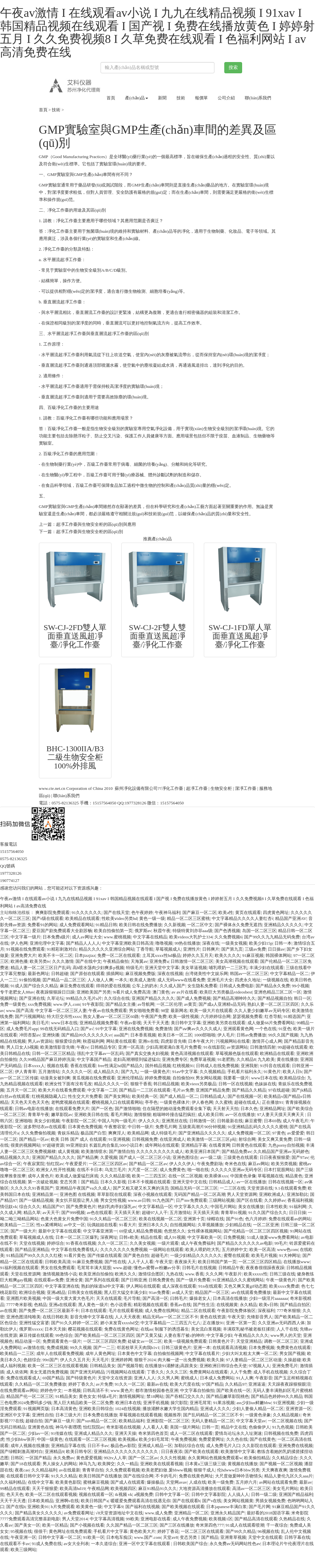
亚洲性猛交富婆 (34, 1322)
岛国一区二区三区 (259, 930)
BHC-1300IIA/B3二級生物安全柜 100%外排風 (75, 757)
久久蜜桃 (223, 1102)
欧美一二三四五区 (149, 1175)
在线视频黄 (227, 1304)
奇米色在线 (235, 1163)
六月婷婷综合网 (216, 1016)
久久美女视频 (142, 1243)
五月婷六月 (246, 1482)
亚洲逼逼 (257, 1384)
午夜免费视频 (184, 1439)
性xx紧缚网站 (49, 1224)
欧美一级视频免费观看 (185, 1341)
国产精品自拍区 (295, 1304)
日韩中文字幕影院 (208, 1494)
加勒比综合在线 (189, 1445)
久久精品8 (246, 1059)
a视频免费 (143, 1494)
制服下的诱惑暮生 (172, 1329)
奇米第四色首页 (153, 1433)
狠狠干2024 (145, 1359)
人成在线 (197, 1482)
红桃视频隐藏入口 (49, 1096)
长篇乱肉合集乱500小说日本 (116, 1145)
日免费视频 (234, 1237)
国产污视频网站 (30, 1016)
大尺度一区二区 (143, 1169)
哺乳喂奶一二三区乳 (228, 967)
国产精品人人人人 (83, 943)
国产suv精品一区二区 (97, 1420)
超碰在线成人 (247, 1102)
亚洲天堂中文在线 (190, 1181)
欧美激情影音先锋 (57, 1047)
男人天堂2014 (75, 1518)
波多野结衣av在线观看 (44, 1126)
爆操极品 (155, 1482)
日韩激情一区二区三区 (192, 961)
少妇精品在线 (238, 1224)
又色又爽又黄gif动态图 (245, 1286)
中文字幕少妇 (219, 1335)
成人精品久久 (106, 1071)
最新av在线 (157, 1384)
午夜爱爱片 (76, 1163)
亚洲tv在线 (148, 1041)
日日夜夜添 (171, 1451)
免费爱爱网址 (211, 1439)
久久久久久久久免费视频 (123, 1249)
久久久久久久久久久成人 (159, 1151)
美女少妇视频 (47, 1120)
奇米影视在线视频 (123, 1427)
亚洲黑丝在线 (174, 1120)
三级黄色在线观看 (240, 1157)
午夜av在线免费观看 (107, 1010)
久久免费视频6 (228, 936)
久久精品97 (235, 1384)
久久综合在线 (117, 998)
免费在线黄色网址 (121, 1329)
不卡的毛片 (166, 1475)
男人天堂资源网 (242, 1194)
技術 (180, 97)
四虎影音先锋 (173, 1041)
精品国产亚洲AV (290, 918)
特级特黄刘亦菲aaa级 (192, 930)
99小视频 (300, 985)
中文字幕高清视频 (107, 1518)
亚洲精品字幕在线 (68, 1445)
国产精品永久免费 (273, 985)
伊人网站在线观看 (143, 1286)
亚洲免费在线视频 (295, 1445)
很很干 (40, 1531)
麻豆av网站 (258, 1163)
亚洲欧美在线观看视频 (161, 1463)
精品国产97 (53, 1206)
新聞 (162, 97)
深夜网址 (108, 1237)
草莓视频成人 (168, 949)
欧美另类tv (40, 961)
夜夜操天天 (185, 1261)
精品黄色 (293, 1175)
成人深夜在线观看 (179, 1286)
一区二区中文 (200, 924)
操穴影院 (179, 1402)
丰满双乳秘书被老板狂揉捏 (248, 1329)
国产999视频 (73, 1212)
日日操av (276, 949)
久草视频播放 (210, 1224)
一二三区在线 (232, 1188)
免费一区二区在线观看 (118, 955)
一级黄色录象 (258, 1414)
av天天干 (51, 1212)
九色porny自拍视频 (286, 1145)
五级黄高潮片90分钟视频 (202, 1126)
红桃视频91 (183, 1065)
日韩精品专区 (103, 1047)
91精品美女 (66, 1396)
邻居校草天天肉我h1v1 (138, 1347)
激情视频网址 (131, 1396)
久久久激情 (63, 961)
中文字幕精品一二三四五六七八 (171, 1322)
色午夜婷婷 (142, 912)
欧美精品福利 (131, 1420)
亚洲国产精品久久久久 (153, 998)
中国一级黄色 (50, 1439)
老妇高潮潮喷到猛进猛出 (136, 1059)
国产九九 (129, 1071)
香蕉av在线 (180, 1304)
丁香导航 (144, 949)
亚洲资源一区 (298, 1408)
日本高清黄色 (64, 1408)
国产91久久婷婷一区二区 (74, 1322)
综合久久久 (30, 1206)
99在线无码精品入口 (59, 1028)
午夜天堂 (164, 1261)
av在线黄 (8, 1310)
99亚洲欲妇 (76, 1145)
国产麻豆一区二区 (199, 912)
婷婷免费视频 (158, 1077)
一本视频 (72, 1390)
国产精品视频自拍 (275, 998)
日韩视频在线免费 (281, 1433)
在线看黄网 (219, 1145)
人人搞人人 (238, 1494)
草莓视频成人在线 (36, 1237)
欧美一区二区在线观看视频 (51, 1494)
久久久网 (214, 1273)
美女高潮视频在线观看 (236, 961)
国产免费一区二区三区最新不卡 (49, 1310)
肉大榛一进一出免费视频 (181, 1359)
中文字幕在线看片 (202, 1353)
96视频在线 (268, 1531)
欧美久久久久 (227, 955)
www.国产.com (147, 1537)
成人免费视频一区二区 (249, 1133)
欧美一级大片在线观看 (211, 1010)
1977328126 (135, 802)
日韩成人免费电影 (236, 985)
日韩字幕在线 (297, 1537)
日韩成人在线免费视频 (217, 1065)
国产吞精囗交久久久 (185, 1396)
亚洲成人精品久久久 (93, 1433)
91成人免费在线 (47, 1543)
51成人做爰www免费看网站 (273, 1237)
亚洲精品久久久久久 (283, 924)
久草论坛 (55, 998)
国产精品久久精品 (249, 1090)
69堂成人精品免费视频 (140, 1231)
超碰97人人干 (155, 1212)
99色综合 (64, 1335)
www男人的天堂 (285, 1335)
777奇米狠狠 (288, 1310)
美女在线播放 (251, 1206)
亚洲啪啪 (23, 1120)
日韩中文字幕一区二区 (59, 1537)
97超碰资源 (53, 1145)
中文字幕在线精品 (150, 936)
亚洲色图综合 (185, 1157)
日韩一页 (210, 1427)
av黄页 (190, 1004)
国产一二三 (104, 1347)
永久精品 (248, 1304)
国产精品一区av (34, 1139)
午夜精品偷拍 (116, 961)
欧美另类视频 (284, 1163)
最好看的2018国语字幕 (268, 1512)
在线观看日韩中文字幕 (27, 1475)
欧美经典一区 (145, 1096)
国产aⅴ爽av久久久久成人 (197, 1028)
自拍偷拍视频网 (168, 1353)
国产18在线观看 (26, 1463)
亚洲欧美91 (38, 1506)
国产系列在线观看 (102, 1279)
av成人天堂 (182, 1292)
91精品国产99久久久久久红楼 (34, 1255)
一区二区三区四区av (108, 1163)
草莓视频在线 (270, 1175)
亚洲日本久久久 (153, 1224)
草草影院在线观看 (114, 1194)
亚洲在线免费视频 (136, 1028)
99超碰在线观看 (293, 1047)
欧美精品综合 (292, 1077)
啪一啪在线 (198, 1169)
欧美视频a (127, 1439)
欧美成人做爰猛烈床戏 (76, 1175)
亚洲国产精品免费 (213, 1090)
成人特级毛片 (163, 1133)
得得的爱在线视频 (113, 985)
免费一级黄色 (13, 1004)
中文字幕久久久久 (191, 1206)
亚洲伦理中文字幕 (47, 943)
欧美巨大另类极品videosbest (226, 992)
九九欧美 (266, 1059)
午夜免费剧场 (210, 1163)
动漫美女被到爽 (55, 1077)
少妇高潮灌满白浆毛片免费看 (174, 1047)
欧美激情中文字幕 (238, 1451)
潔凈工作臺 (245, 788)
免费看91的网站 (42, 924)
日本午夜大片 (201, 1041)
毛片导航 (132, 1298)
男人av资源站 (40, 1041)
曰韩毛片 (178, 1298)
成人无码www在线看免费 (181, 979)
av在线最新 (69, 1470)
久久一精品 (127, 1463)
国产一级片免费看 (193, 1279)
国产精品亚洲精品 (32, 1249)
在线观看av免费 (49, 1279)
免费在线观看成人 (23, 1377)
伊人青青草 (25, 1071)
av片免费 (104, 1384)
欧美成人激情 (142, 979)
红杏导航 (273, 1016)
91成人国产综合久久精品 (34, 985)
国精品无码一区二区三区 (194, 1188)
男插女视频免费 (270, 1500)
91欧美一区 (94, 1537)
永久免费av (63, 1457)
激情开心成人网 (267, 1041)
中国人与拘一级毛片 (117, 1120)
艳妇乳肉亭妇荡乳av (117, 1206)
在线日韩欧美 (55, 1316)
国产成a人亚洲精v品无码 (222, 1004)
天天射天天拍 (225, 1108)
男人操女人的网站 (60, 1463)
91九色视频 (283, 1427)
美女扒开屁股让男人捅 (76, 1200)
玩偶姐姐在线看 (102, 1224)
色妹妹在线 (265, 1083)
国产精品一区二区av (148, 1163)
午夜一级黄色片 (281, 1279)
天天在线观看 (109, 1298)
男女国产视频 (292, 1353)
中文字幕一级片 (26, 936)
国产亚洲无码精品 (87, 1371)
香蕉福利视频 (300, 1200)
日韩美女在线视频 (85, 1292)
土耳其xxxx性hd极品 (161, 955)
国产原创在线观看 (87, 973)
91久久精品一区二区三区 (113, 1218)
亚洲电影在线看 (156, 1518)
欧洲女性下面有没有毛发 (68, 1083)
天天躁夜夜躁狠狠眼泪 (289, 1384)
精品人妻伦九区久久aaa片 (288, 1475)
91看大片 (127, 1224)
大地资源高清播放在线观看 (204, 1488)
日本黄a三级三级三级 (205, 1463)
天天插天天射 (127, 1212)
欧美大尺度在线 (185, 1384)
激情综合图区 (151, 1273)
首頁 (111, 97)
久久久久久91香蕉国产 (32, 1188)
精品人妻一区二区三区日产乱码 (41, 967)
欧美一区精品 (55, 1525)
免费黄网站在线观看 (208, 1371)
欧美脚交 (106, 1463)
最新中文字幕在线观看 (59, 1231)
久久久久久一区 (77, 1071)
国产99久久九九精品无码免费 (272, 936)
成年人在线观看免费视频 (59, 1353)
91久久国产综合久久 (267, 1212)
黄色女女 (87, 1396)
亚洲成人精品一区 (155, 1445)
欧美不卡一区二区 (55, 955)
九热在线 (174, 1273)
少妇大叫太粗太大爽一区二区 (249, 1353)
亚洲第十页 (194, 1218)
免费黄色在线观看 (293, 1347)
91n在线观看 (210, 1286)
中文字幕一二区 (102, 1090)
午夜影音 (263, 1377)
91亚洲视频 (119, 1139)
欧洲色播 (19, 961)
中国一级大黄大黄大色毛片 (68, 1298)
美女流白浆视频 (206, 1329)
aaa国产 (121, 1034)
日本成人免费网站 (217, 1377)
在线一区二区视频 (185, 1175)
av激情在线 (34, 1347)
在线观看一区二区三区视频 (90, 1439)
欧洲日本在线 (128, 1402)
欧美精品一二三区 (17, 1224)
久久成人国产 (172, 985)
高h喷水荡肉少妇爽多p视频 (98, 967)
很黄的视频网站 (26, 1145)
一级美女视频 (234, 943)
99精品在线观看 (15, 1488)
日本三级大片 (68, 1414)
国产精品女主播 (121, 1004)
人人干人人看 (140, 1261)
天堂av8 (170, 1537)
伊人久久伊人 (182, 1163)
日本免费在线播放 (100, 1414)
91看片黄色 (74, 1255)
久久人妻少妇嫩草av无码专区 (262, 1010)
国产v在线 (212, 1500)
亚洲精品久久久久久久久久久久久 (126, 1451)
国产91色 (234, 1218)
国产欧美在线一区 (233, 1390)
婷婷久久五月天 (198, 955)
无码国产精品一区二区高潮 (199, 1194)
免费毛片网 (166, 1126)
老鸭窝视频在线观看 (70, 1102)
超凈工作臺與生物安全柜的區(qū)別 (89, 531)
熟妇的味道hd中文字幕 (102, 1286)
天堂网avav (176, 1482)
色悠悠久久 (174, 1231)
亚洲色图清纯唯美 (23, 1316)
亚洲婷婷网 (121, 1359)
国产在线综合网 (138, 1475)
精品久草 (32, 1212)
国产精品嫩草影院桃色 (227, 1396)
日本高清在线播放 (230, 1298)
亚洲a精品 (56, 1292)
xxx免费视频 (39, 1004)
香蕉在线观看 (83, 1065)
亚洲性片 (191, 949)
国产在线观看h (187, 1500)
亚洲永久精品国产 (227, 1512)
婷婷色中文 (51, 1390)
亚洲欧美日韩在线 (91, 1114)
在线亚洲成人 (172, 1139)
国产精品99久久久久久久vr (86, 1034)
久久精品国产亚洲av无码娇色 (281, 1151)
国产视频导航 (130, 1365)
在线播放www (296, 1261)
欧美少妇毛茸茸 (154, 1439)
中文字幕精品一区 (155, 1206)
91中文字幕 (106, 1028)
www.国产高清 (19, 1010)
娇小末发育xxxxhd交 (119, 1322)
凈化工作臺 (58, 210)
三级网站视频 (222, 1200)
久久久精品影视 (115, 1175)
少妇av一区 (38, 1433)
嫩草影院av (61, 1114)
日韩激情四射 (263, 1047)
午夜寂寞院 (34, 1163)
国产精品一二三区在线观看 (145, 1090)
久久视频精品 (212, 1071)
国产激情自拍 (122, 1151)
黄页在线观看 (248, 912)
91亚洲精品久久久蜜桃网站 (238, 1279)
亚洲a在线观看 (63, 1304)
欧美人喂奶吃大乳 (202, 1249)
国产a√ (86, 1028)
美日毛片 (40, 1022)
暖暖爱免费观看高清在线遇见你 (140, 1500)
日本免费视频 (261, 1347)
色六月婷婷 (256, 1218)
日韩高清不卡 (96, 1390)
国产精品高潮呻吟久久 (234, 998)
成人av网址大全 (87, 936)
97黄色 (278, 1133)
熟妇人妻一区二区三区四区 (273, 1004)
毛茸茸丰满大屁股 (94, 1267)
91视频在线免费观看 (25, 949)
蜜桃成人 (189, 1377)
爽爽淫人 (116, 1133)
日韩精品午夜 (231, 1267)
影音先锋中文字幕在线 (91, 1316)
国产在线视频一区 (245, 1096)
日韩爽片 (210, 949)
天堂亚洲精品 (249, 1341)
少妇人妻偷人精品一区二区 (258, 1408)
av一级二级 (210, 1157)
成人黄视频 (68, 1151)
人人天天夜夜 (128, 1316)
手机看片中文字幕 (110, 1531)
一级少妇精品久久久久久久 (196, 1255)
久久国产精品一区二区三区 (132, 1525)
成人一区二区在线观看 (191, 1433)
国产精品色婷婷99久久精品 (276, 1396)
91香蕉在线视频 (81, 1243)
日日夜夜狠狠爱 (275, 1157)
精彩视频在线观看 (151, 1304)
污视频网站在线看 (233, 1041)
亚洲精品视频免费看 (98, 1022)
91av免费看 (159, 1292)
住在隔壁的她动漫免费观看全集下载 (176, 1108)
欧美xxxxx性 (256, 1273)
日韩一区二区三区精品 (53, 1053)
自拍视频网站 (183, 1224)
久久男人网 (168, 1377)
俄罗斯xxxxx (31, 1329)
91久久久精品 (64, 1475)
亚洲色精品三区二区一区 (277, 992)
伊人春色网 (202, 1102)
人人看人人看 (155, 1427)
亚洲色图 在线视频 (77, 1194)
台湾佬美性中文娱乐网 (206, 973)
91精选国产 (294, 1016)
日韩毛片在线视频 (199, 1267)
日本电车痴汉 (119, 1537)
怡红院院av (93, 1427)
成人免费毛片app (22, 1028)
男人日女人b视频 (22, 1047)
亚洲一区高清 (131, 1047)
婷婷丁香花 (168, 1531)
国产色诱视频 (227, 930)
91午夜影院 (93, 1004)
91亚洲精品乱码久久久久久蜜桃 (258, 1126)
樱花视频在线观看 (85, 1329)
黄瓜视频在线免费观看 (93, 1077)
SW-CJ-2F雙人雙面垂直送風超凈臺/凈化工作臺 (157, 636)
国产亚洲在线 (32, 998)
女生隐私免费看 (202, 985)
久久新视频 (174, 924)
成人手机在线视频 (270, 1371)
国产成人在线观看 (127, 1482)
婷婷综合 (55, 1243)
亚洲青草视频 (233, 1537)
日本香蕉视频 (143, 1034)
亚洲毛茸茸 (200, 1402)
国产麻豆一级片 (60, 1420)
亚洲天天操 (125, 1433)
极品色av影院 (123, 1445)
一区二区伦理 (169, 1004)
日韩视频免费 (145, 1139)
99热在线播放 (187, 943)
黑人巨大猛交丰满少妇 (125, 1292)
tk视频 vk (123, 1494)
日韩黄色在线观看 (249, 1145)
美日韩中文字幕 (186, 1022)
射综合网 (247, 1139)
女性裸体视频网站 (204, 1231)
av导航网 (146, 1004)
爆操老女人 (200, 1298)
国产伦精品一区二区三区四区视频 (256, 1231)
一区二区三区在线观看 (202, 1531)
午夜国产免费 (154, 1016)
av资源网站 (237, 1047)
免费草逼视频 (202, 1059)
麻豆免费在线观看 (77, 985)
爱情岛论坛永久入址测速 (238, 1433)
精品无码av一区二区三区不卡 (170, 1316)
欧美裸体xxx (216, 1175)
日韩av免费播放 (251, 1034)
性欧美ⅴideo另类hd (119, 918)
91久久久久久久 (87, 912)
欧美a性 (225, 912)
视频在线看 (57, 1065)
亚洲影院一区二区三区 (167, 1420)
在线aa (147, 1329)
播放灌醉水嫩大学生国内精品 (170, 1408)
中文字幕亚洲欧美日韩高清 (127, 943)
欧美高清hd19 (72, 1488)
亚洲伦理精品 (130, 1077)
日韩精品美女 (102, 1365)
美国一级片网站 (185, 1427)
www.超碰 (122, 1267)
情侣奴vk (8, 1206)
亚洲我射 (249, 1065)
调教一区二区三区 (281, 1341)
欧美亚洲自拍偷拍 (96, 1273)
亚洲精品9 (54, 1451)
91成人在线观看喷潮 (245, 1525)
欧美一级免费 (221, 1482)
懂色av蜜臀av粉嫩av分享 (157, 1267)
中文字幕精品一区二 (289, 973)
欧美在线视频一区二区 (160, 1218)
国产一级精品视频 (36, 1200)
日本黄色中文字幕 (134, 1353)
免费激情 (163, 1028)
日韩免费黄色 (161, 1279)
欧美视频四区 (123, 1488)
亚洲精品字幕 (194, 1145)
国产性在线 (115, 1261)
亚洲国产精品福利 (296, 1494)
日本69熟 (272, 1120)
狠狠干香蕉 (141, 1083)
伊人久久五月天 (75, 1359)
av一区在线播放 (240, 1114)
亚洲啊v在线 (67, 1500)
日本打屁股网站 (279, 1169)
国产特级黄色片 (81, 1377)
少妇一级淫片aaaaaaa (268, 1298)
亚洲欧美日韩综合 (96, 1408)
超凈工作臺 (70, 259)
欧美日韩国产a (95, 1500)
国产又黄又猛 (149, 1335)
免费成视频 (57, 1347)
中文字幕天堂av (251, 1420)
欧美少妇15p (261, 943)
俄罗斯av (143, 930)
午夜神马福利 (167, 912)
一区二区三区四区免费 (104, 1341)
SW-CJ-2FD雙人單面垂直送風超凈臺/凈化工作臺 (75, 636)
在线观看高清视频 (229, 1347)
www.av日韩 (139, 1200)
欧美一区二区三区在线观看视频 (58, 1365)
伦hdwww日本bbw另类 (238, 1470)
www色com (287, 1249)
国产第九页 (232, 949)
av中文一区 (74, 1224)
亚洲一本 (201, 1347)
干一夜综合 (277, 1525)
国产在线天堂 (116, 912)
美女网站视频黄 (238, 1500)
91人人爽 (244, 1377)
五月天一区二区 (21, 1090)
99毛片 (280, 1243)
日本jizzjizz (85, 955)
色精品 (40, 1304)
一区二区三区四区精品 (259, 1261)
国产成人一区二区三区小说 (145, 1157)
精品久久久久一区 (111, 1083)
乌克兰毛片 (115, 1169)
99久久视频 (80, 1347)
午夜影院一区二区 (79, 1120)
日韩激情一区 (202, 1120)
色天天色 (14, 1494)
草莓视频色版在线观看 (236, 1053)
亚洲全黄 (74, 1279)
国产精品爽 (87, 1157)
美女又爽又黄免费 (275, 1139)
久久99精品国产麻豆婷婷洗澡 (47, 1059)
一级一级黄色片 (155, 1071)
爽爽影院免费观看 (52, 912)
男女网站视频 (208, 1077)
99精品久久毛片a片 (84, 998)
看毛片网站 (121, 1114)
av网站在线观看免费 (278, 1482)
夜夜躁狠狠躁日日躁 (55, 992)
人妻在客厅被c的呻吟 (184, 1335)
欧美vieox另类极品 (198, 1083)
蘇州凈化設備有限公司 (136, 788)
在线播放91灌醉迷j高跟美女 (171, 1365)
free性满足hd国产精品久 (120, 1065)
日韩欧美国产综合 (190, 1543)
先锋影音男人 (259, 1316)
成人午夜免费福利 (198, 1243)
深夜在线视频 (170, 973)
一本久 (121, 979)
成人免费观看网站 (76, 924)
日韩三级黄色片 (176, 1347)
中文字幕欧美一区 (204, 1237)
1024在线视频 (128, 1408)
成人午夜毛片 (295, 1120)
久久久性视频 (173, 1457)
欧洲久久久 (125, 1273)
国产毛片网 (259, 1506)
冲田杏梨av (29, 1034)
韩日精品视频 (166, 1083)
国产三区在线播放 (177, 1525)
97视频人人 (259, 1365)
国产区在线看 (249, 1200)
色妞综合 (32, 1359)
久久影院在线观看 (259, 1445)
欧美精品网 (138, 1133)
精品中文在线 (234, 1427)
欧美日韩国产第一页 (217, 1261)
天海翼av (139, 961)
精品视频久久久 (15, 1157)
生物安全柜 (221, 788)
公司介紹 (226, 97)
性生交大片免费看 (85, 1096)
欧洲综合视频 (32, 1292)
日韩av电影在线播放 (34, 1108)
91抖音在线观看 (275, 1065)
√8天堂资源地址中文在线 (119, 1512)
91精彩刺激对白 (62, 949)
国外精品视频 (158, 1065)
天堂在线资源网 (26, 1273)
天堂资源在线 (260, 1188)
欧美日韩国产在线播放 (100, 1475)
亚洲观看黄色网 (238, 1028)
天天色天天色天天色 (30, 1102)
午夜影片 (233, 1273)
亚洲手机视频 (156, 1402)
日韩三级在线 (282, 1273)
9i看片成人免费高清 (131, 992)
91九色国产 (163, 1200)
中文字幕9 (113, 1506)
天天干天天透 (156, 1022)
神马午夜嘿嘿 (68, 1427)
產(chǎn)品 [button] (136, 97)
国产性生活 (203, 1304)
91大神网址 (289, 1255)
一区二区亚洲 (266, 1224)
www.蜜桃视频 (117, 936)
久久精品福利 (44, 1470)
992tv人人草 (115, 1457)
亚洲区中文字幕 (15, 1414)
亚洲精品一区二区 (191, 1512)
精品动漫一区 (28, 1341)
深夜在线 (210, 943)
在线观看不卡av (15, 1543)
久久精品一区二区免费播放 (40, 1384)
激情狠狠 (142, 1114)
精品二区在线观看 (198, 1310)
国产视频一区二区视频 (281, 1463)
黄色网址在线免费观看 (70, 1531)
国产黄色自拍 (136, 1255)
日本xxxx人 (34, 1065)
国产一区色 (102, 1108)
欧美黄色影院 (68, 1482)
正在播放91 (272, 1102)
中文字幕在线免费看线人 (74, 1249)
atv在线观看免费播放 (251, 1292)
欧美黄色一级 (89, 1506)
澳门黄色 (161, 992)
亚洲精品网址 (272, 1108)
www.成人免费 (158, 1512)
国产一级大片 (23, 1231)
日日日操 (297, 1212)
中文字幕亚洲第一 (100, 1231)
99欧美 (132, 1518)
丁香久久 (155, 1371)
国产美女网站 (117, 1096)
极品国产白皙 (93, 1133)
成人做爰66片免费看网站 (271, 1022)
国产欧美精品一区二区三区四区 (105, 1335)
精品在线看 (151, 1237)
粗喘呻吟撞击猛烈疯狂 (174, 1114)
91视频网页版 (36, 1408)
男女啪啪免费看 (144, 1010)
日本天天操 (55, 1329)
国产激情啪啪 (128, 1108)
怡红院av (55, 1163)
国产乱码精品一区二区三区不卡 (213, 1414)
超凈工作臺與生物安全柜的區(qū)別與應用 (96, 524)
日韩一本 (283, 943)
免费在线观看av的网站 (289, 1218)
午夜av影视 (130, 1022)
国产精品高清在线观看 (256, 1518)
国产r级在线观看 (47, 918)
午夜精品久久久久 (251, 1335)
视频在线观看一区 (96, 1494)
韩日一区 (302, 998)
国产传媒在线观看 (104, 1255)
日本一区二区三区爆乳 (76, 1237)
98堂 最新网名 (174, 1010)
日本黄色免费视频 (85, 1126)
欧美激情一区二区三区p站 (211, 1139)
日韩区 (17, 1457)
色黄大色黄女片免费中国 (64, 1218)
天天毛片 (100, 1359)
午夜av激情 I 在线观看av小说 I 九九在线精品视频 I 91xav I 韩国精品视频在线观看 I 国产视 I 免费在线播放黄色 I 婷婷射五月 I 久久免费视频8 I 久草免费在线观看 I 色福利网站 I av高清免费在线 (157, 32)
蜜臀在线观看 (236, 1255)
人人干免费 (240, 1371)
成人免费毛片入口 (223, 1445)
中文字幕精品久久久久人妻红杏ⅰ (242, 918)
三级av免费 (255, 949)
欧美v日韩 (268, 1304)
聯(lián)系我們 (258, 97)
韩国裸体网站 (278, 955)
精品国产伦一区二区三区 (29, 1396)
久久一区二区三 (113, 1243)
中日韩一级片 (140, 1126)
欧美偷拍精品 (257, 1457)
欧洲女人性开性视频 (55, 1169)
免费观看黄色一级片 (62, 1341)
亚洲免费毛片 (285, 1365)
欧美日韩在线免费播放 (140, 924)
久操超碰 (292, 1359)
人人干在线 (287, 1329)
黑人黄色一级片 (93, 1304)
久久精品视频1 (287, 1414)
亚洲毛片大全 (220, 979)
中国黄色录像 (243, 1175)
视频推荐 (172, 1414)
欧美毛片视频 (264, 1255)
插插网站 (114, 973)
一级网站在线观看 (166, 1249)
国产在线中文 (88, 961)
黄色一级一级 (152, 918)
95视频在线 (21, 1531)
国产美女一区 (27, 1525)
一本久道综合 (104, 1543)
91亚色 (284, 1028)
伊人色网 (19, 943)
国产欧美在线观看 (201, 1451)
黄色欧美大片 (142, 1531)
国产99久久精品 (241, 1531)
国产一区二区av (143, 1457)
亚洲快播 (50, 1034)
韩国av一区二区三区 (249, 973)
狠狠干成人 (204, 1470)
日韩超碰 (59, 973)
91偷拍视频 (30, 979)
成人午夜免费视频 (190, 1518)
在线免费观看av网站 (19, 1390)
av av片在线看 (185, 992)
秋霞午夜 (162, 930)
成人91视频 (174, 1237)
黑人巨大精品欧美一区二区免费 (83, 1402)
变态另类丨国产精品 (79, 1181)
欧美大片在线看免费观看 (61, 1090)
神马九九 (87, 1463)
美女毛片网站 (285, 1488)
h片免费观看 (63, 1506)
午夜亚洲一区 (23, 1537)
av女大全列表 (76, 1543)
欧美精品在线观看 (82, 918)
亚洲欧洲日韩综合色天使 (223, 1365)
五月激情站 (49, 1071)
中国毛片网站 (223, 1206)
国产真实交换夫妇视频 (147, 1053)
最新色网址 (38, 973)
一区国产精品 (38, 1457)
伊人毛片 (226, 1034)
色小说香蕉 (121, 1304)
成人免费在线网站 (162, 1310)
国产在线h (16, 1506)
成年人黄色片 (40, 1175)
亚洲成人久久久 (215, 1408)
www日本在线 (64, 1022)
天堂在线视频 (32, 1243)
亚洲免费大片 (23, 955)
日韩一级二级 (264, 1494)
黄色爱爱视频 (89, 1457)
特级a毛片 (107, 1396)
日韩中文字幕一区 (172, 1494)
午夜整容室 (115, 1126)
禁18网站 (155, 1396)
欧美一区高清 (262, 1249)
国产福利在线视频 (142, 1506)
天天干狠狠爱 (45, 1488)
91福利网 (297, 1206)
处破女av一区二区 (145, 1341)
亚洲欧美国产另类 (94, 992)
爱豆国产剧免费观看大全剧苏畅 (62, 930)
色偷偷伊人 (259, 1427)
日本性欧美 (276, 1206)
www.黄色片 (122, 1390)
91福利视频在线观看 (19, 1267)
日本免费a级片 (56, 936)
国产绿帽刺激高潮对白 (21, 1451)
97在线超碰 (279, 1090)
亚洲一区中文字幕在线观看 (145, 1543)
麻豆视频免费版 (140, 973)
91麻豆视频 (253, 955)
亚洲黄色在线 (40, 1427)
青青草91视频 (233, 1212)
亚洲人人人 (144, 1377)
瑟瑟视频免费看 (248, 1016)
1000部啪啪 (204, 1034)
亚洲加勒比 (297, 1194)
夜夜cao (22, 1470)
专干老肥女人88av (17, 992)
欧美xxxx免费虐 (284, 1286)
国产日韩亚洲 (134, 1279)
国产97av (300, 1157)
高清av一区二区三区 (251, 1488)
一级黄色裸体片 (175, 1102)
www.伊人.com (66, 1004)
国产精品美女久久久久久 (38, 1512)
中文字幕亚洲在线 (62, 1286)
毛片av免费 (183, 1090)
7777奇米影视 (19, 1304)
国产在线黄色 (262, 1439)
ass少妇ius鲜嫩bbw (253, 1402)
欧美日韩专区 (79, 1451)
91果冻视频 (224, 1402)
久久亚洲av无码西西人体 (281, 1322)
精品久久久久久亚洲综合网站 (107, 949)
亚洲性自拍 (42, 1414)
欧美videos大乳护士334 (190, 936)
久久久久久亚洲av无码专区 (236, 1169)
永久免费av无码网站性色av (235, 1543)
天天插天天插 (206, 1212)
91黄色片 (272, 1071)
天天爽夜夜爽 (274, 1470)
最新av (305, 1482)
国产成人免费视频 (193, 998)
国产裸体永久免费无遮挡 (238, 924)
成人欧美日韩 (210, 1114)
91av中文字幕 (185, 1071)
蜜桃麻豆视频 (96, 1482)
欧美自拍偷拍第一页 (113, 930)
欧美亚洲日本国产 (202, 1151)
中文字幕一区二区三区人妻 (61, 1010)
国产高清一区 (155, 1298)
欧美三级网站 (23, 1549)
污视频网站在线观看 (125, 1371)
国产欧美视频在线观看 (183, 1506)
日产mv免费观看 (191, 1200)
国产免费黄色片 (81, 1206)
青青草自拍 (93, 1470)
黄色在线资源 (213, 1316)
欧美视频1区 (221, 1518)
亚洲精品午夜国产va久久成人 (83, 1188)
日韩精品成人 (213, 1096)
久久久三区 (176, 1371)
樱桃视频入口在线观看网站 (117, 1102)
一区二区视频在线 (285, 1420)
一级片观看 (168, 1243)
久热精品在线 (292, 1518)
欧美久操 (215, 1359)
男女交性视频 (113, 1200)
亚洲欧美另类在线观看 (224, 1022)
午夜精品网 (98, 1488)
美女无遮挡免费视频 (49, 1371)
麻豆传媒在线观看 (36, 1335)
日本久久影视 (113, 1181)
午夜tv (82, 1047)
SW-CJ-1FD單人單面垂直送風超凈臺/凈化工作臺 (239, 636)
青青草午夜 (38, 1114)
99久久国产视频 (283, 1034)
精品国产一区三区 (212, 1292)
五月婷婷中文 (234, 1249)
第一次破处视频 (43, 1181)
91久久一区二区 (130, 1384)
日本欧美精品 (40, 1500)
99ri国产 (50, 1359)
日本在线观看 (94, 1310)
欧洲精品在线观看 (277, 1053)
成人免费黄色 (172, 1169)
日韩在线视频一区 (285, 1181)
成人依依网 (17, 1371)
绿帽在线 (215, 1218)
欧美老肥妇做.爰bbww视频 (167, 1470)
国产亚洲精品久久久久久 (202, 1133)
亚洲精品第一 (45, 1194)
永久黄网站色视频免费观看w (215, 1457)
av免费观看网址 (79, 1512)
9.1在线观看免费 (290, 1188)
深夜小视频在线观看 (152, 1194)
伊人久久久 (149, 1120)
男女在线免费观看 (58, 1267)
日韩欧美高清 (58, 1261)
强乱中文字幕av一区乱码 (100, 1053)
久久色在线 (237, 1439)
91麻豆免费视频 (88, 1261)
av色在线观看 (99, 1212)
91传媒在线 (61, 1433)
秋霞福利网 (93, 1041)
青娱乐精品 (68, 1133)
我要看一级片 (236, 1077)
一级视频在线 (275, 979)
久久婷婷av (274, 1200)
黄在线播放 (287, 1059)
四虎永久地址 (248, 979)
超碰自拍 (34, 1420)
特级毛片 (134, 967)
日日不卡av (98, 1445)
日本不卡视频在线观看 (149, 1181)
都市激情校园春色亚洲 (156, 1390)
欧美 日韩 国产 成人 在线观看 (79, 1139)
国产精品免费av (236, 1151)
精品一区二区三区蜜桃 (188, 918)
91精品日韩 (106, 924)
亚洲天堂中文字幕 (162, 967)
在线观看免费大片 (72, 1108)
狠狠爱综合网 (68, 1041)
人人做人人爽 (100, 979)
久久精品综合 (285, 1457)
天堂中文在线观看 (265, 1537)
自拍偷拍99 (183, 1077)
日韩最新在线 (230, 1120)
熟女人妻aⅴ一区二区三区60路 (111, 1016)
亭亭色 (151, 1102)
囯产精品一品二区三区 (64, 979)
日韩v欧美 (129, 1237)
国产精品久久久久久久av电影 (244, 1243)
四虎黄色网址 (276, 912)
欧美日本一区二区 (175, 1034)
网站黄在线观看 (121, 1041)
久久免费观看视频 (123, 1470)
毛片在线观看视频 (126, 1310)
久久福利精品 (13, 1482)
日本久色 (249, 1108)
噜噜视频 (164, 943)
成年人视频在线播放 (30, 1445)
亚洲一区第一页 (241, 1322)
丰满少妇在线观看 (266, 967)
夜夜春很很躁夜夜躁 (265, 1267)
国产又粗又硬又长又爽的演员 (141, 1188)
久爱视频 (108, 1157)
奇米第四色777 (210, 1525)
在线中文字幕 (40, 1482)
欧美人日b (292, 1071)
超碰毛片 (159, 1255)
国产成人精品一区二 (179, 1096)
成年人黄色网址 (100, 1353)
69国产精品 (53, 1377)
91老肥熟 (226, 1059)
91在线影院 (214, 1047)
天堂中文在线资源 (115, 1377)
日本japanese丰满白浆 (226, 1506)
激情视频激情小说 (60, 1273)
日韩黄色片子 (221, 1341)
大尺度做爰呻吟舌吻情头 (238, 1475)
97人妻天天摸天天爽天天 (281, 1114)
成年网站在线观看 (162, 1145)
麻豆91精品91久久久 (157, 1488)
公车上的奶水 (145, 985)
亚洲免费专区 (175, 1059)
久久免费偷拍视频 (38, 1133)
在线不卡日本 (90, 1169)
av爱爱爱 (295, 1133)
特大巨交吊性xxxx (64, 1016)
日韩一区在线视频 (235, 1083)
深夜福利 (266, 1310)
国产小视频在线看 (87, 1525)
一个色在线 (265, 1028)
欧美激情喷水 (94, 1151)
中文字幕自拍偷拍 (197, 1390)
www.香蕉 (194, 1273)
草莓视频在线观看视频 (140, 1414)
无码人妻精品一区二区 (212, 1420)
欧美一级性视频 (184, 1016)
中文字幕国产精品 (94, 1059)
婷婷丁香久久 (81, 1384)
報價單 (201, 97)
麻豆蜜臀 (253, 1120)
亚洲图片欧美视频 (23, 1298)
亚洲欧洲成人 (272, 1194)
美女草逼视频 (194, 967)
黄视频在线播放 (243, 1463)
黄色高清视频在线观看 (192, 1053)
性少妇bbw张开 (20, 1439)
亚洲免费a (159, 961)
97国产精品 (212, 1384)
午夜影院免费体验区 (236, 1310)
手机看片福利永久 (244, 1071)
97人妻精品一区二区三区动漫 (254, 1359)
